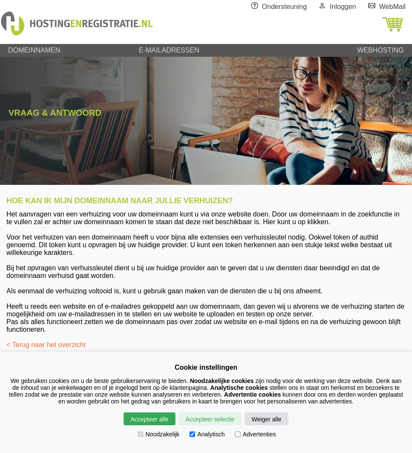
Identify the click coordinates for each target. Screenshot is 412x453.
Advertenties (255, 434)
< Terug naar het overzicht (46, 344)
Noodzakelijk (158, 434)
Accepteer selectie (210, 419)
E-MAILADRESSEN (169, 50)
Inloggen (343, 6)
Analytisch (207, 434)
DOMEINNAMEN (34, 50)
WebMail (392, 6)
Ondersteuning (284, 6)
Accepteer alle (149, 419)
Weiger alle (267, 419)
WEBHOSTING (380, 50)
